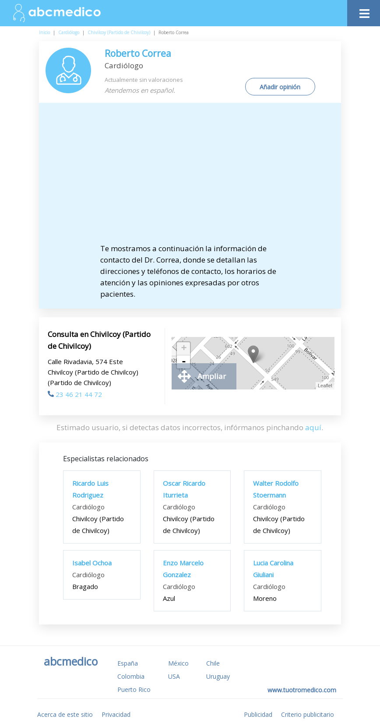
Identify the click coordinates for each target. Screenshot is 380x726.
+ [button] (183, 348)
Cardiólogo (68, 32)
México (178, 663)
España (127, 663)
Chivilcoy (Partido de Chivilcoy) (119, 32)
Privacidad (116, 714)
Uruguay (218, 676)
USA (174, 676)
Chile (213, 663)
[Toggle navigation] (363, 11)
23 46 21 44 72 (75, 394)
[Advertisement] (190, 177)
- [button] (184, 361)
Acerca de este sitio (65, 714)
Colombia (130, 676)
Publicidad (258, 714)
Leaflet (325, 385)
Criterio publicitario (307, 714)
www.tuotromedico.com (301, 690)
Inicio (44, 32)
